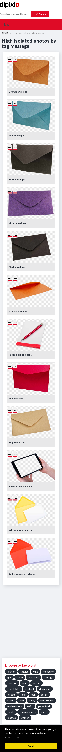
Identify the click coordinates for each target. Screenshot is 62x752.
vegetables (13, 688)
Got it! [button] (30, 746)
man (33, 694)
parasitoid (44, 706)
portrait (29, 688)
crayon (11, 671)
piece (44, 711)
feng (23, 694)
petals (44, 694)
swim (30, 706)
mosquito (48, 671)
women (25, 717)
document (45, 688)
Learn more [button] (12, 737)
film (21, 700)
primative (33, 677)
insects (11, 694)
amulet (24, 671)
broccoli (12, 683)
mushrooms (47, 700)
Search (40, 14)
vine (35, 671)
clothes (11, 717)
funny (32, 700)
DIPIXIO (5, 33)
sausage (48, 677)
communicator (28, 711)
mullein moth (14, 706)
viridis (10, 711)
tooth (20, 677)
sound (10, 700)
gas (9, 677)
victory (36, 683)
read (24, 683)
